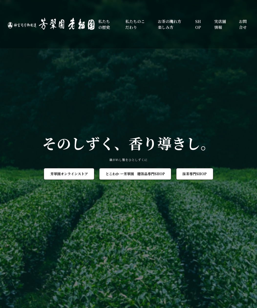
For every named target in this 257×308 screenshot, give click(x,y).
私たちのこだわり (135, 24)
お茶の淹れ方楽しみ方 (169, 24)
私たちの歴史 (104, 24)
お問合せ (243, 24)
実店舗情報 (220, 24)
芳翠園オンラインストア (69, 173)
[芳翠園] (53, 24)
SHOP (198, 24)
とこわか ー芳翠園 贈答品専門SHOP (135, 173)
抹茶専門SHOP (194, 173)
